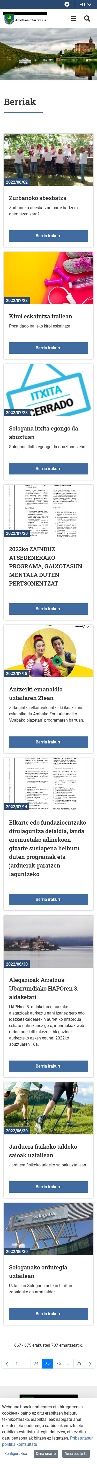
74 (38, 1365)
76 (60, 1365)
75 (49, 1365)
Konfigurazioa (15, 1454)
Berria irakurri (62, 235)
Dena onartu (46, 1454)
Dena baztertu (76, 1454)
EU (85, 4)
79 (81, 1365)
